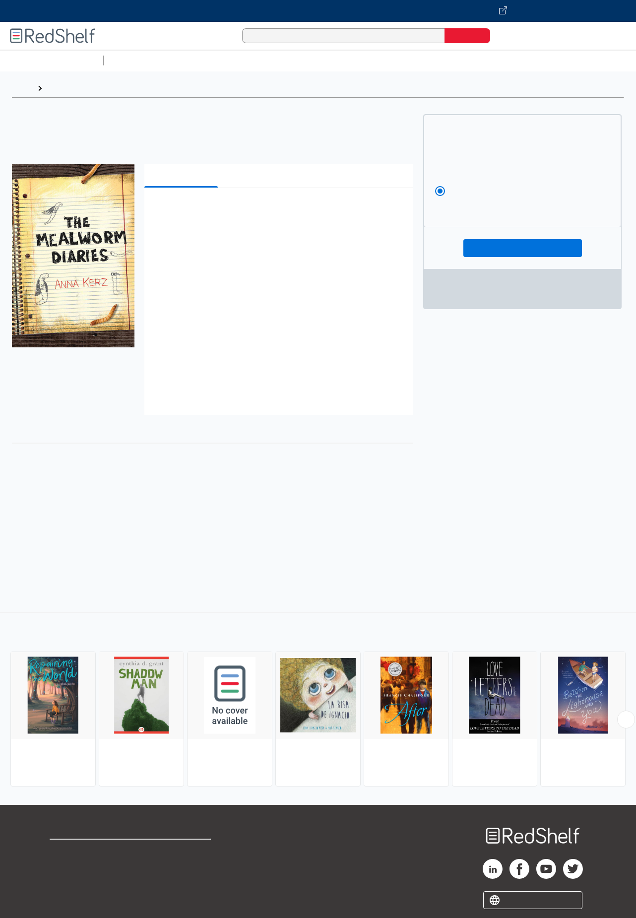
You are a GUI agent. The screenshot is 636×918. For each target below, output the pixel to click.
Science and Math (194, 60)
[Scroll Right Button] (626, 719)
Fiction (560, 60)
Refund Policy (182, 867)
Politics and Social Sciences (489, 60)
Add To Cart (522, 248)
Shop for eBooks (81, 851)
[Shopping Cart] (511, 35)
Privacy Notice (77, 883)
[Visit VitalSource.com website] (318, 11)
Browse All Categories (51, 60)
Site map (66, 899)
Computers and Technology (283, 60)
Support (64, 867)
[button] (281, 211)
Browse (61, 88)
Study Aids (134, 60)
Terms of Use (183, 851)
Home (22, 88)
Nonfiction (601, 60)
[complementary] (318, 700)
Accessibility (180, 883)
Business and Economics (385, 60)
